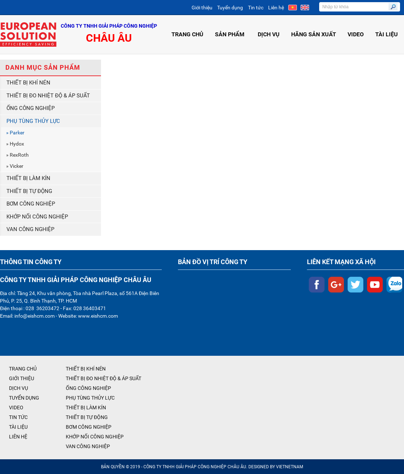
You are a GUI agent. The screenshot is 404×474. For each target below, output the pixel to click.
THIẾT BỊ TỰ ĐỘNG (29, 191)
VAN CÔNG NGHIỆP (30, 229)
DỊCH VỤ (269, 34)
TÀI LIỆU (386, 34)
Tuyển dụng (230, 7)
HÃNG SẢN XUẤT (313, 34)
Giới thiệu (202, 7)
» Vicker (14, 166)
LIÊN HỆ (18, 437)
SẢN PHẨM (230, 34)
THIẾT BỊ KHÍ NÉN (28, 82)
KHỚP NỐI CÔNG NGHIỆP (37, 216)
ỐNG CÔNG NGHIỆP (30, 108)
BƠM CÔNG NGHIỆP (30, 204)
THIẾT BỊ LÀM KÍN (28, 178)
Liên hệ (276, 7)
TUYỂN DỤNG (24, 398)
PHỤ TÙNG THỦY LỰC (33, 121)
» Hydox (15, 144)
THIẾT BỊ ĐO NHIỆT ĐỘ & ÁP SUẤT (48, 95)
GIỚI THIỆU (21, 378)
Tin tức (255, 7)
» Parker (15, 132)
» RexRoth (17, 155)
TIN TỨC (18, 417)
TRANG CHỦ (187, 34)
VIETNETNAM (289, 466)
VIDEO (356, 34)
